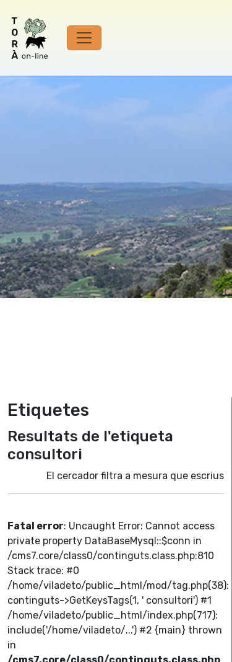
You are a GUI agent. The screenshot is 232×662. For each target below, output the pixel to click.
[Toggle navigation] (84, 37)
